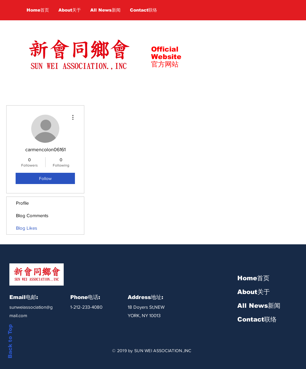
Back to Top (10, 341)
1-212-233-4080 (86, 307)
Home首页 (253, 278)
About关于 (253, 291)
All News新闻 (258, 305)
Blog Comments (32, 215)
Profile (22, 203)
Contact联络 (257, 319)
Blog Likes (26, 228)
